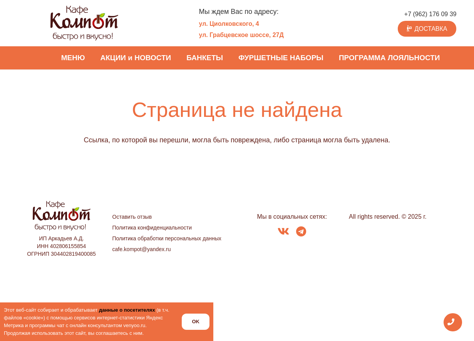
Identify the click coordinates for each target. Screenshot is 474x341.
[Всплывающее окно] (453, 322)
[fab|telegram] (301, 232)
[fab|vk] (283, 232)
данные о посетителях (127, 310)
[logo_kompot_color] (84, 23)
